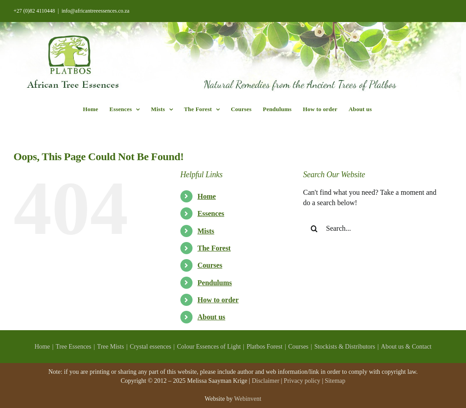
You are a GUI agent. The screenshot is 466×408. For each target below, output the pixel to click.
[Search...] (371, 228)
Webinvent (247, 398)
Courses (209, 265)
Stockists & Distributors (344, 346)
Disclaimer (265, 380)
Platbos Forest (264, 346)
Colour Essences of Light (209, 346)
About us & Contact (406, 346)
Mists (205, 231)
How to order (218, 300)
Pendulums (214, 283)
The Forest (214, 248)
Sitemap (335, 380)
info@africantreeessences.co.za (96, 11)
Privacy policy (302, 380)
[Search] (314, 228)
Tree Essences (73, 346)
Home (206, 196)
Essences (210, 213)
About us (211, 317)
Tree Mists (110, 346)
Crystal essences (150, 346)
